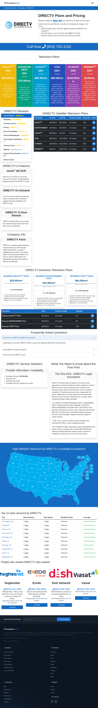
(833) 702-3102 (49, 47)
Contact (53, 692)
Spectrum (53, 661)
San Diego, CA (7, 537)
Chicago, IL (6, 525)
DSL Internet (7, 661)
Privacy (5, 641)
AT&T (52, 658)
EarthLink (53, 652)
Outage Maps (7, 699)
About (52, 686)
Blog (5, 686)
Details (12, 607)
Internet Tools (7, 689)
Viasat (52, 664)
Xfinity (52, 655)
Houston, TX (6, 529)
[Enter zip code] (39, 619)
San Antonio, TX (7, 533)
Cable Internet (8, 658)
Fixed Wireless (8, 664)
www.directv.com (16, 149)
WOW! (52, 676)
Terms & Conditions (13, 641)
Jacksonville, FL (7, 549)
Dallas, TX (5, 541)
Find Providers (63, 619)
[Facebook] (52, 701)
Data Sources (7, 695)
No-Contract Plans (9, 670)
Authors (53, 689)
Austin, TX (5, 553)
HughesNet (54, 667)
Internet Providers (9, 652)
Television (18, 160)
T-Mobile (53, 670)
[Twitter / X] (55, 701)
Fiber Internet (7, 655)
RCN (52, 673)
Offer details (8, 96)
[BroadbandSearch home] (12, 3)
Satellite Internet (8, 667)
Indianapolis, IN (7, 557)
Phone (9, 603)
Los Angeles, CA (7, 521)
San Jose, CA (6, 545)
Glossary (6, 692)
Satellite (17, 601)
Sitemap (6, 702)
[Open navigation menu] (92, 3)
